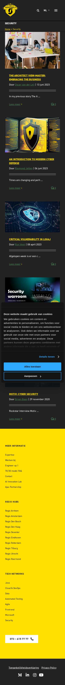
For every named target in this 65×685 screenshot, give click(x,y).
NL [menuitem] (45, 10)
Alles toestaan (32, 366)
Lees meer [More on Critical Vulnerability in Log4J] (14, 264)
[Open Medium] (20, 675)
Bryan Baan (21, 399)
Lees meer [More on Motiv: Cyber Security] (14, 419)
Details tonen (47, 356)
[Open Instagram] (34, 675)
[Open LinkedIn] (27, 675)
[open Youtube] (41, 675)
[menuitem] (47, 10)
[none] (47, 10)
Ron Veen (20, 244)
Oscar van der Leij (24, 84)
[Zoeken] (38, 10)
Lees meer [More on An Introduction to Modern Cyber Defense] (14, 188)
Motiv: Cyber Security (23, 394)
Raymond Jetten (23, 168)
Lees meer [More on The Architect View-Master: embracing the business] (14, 104)
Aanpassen (32, 376)
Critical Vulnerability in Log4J (30, 239)
